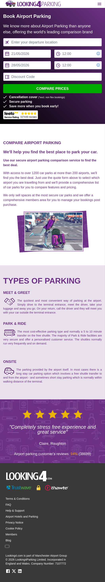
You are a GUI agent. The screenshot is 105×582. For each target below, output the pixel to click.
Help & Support (15, 510)
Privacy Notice (14, 522)
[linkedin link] (19, 572)
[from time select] (78, 54)
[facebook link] (8, 572)
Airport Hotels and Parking (22, 516)
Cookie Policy (14, 528)
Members (11, 534)
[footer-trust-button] (52, 488)
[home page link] (32, 4)
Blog (8, 540)
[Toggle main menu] (99, 4)
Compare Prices (52, 89)
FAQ (8, 504)
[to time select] (78, 65)
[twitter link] (14, 572)
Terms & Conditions (18, 498)
